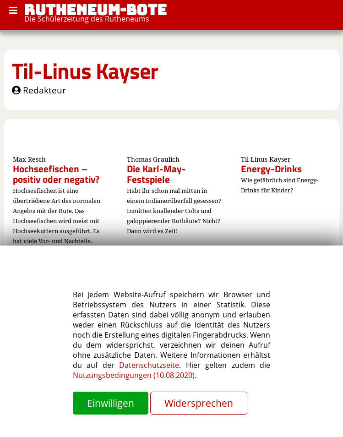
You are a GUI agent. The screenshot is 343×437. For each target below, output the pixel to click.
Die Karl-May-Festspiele (156, 173)
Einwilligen (110, 403)
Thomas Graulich (153, 159)
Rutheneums (127, 19)
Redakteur (39, 90)
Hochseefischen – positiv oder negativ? (56, 173)
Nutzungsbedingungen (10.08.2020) (134, 375)
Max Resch (29, 159)
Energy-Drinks (271, 168)
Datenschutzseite (149, 365)
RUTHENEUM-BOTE (95, 10)
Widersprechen (198, 403)
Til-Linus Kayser (85, 70)
